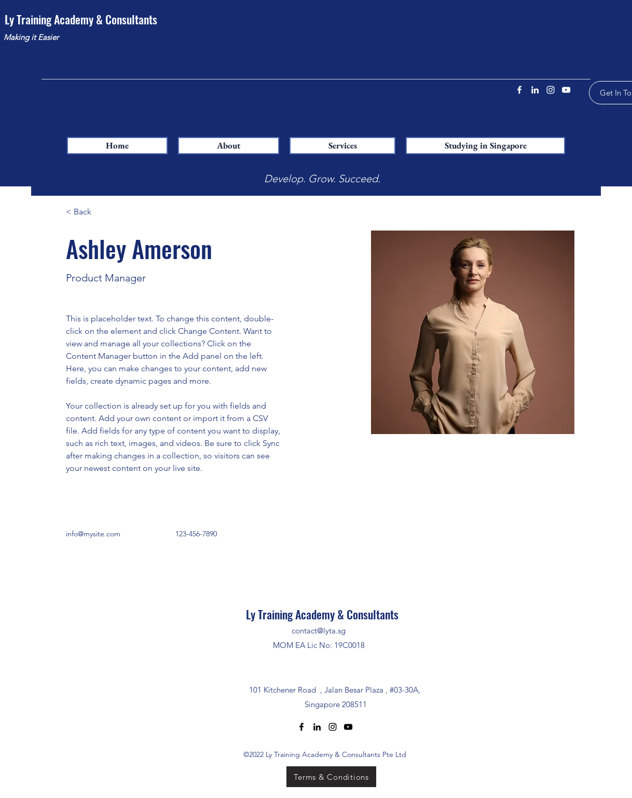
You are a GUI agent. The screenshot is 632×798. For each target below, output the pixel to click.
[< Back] (86, 212)
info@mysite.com (93, 533)
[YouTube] (566, 90)
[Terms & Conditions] (331, 776)
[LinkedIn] (535, 90)
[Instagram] (550, 90)
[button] (342, 145)
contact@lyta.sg (319, 630)
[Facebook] (519, 90)
